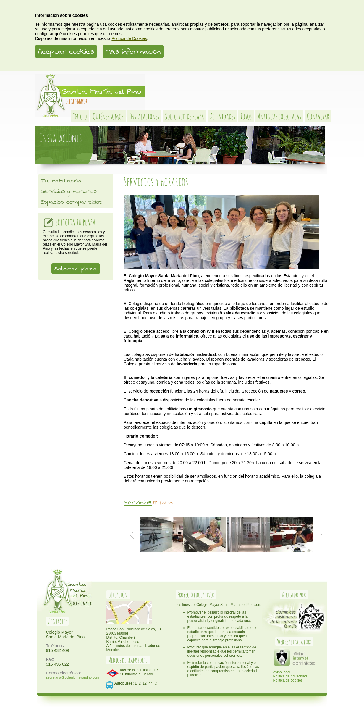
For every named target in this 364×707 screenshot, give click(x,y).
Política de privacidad (290, 676)
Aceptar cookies (66, 51)
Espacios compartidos (71, 201)
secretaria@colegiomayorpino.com (72, 677)
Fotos (246, 116)
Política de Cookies (129, 38)
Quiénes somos (108, 116)
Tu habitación (61, 180)
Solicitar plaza (75, 268)
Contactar (318, 116)
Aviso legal (281, 672)
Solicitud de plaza (184, 116)
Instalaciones (144, 116)
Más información (133, 51)
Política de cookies (288, 680)
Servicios (138, 502)
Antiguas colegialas (279, 116)
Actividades (222, 116)
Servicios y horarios (69, 191)
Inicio (80, 116)
